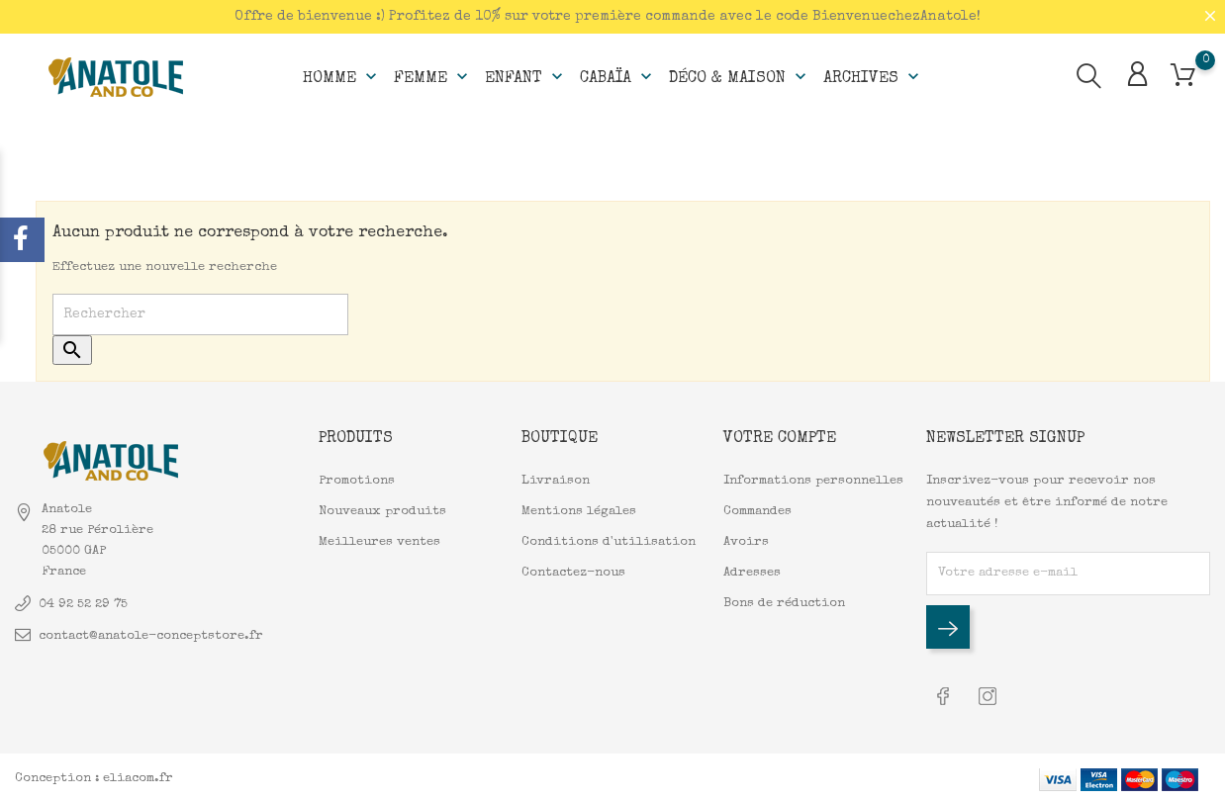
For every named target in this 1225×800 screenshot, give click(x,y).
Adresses (752, 572)
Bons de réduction (784, 602)
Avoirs (746, 541)
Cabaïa (618, 75)
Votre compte (779, 438)
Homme (342, 75)
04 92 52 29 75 (83, 602)
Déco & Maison (739, 75)
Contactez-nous (573, 572)
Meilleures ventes (379, 541)
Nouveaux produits (382, 510)
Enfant (526, 75)
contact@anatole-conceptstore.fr (151, 634)
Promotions (357, 480)
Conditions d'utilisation (608, 541)
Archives (873, 75)
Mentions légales (578, 510)
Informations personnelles (813, 480)
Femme (433, 75)
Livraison (555, 480)
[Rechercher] (200, 314)
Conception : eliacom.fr (94, 774)
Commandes (757, 510)
